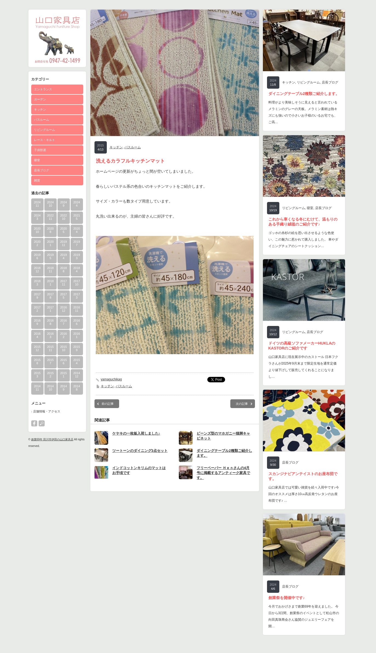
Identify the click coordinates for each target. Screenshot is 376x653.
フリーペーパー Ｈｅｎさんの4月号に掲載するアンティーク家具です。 (223, 473)
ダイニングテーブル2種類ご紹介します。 (304, 93)
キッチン (40, 109)
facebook (34, 423)
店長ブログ (41, 170)
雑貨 (37, 180)
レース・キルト (44, 139)
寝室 (37, 160)
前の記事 (108, 403)
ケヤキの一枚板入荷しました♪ (136, 433)
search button (42, 423)
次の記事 (242, 403)
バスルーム (41, 119)
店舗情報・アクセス (46, 411)
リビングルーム (44, 129)
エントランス (43, 89)
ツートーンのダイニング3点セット (140, 451)
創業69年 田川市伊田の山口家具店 (52, 439)
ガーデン (40, 99)
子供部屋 (40, 150)
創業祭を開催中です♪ (286, 598)
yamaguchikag (111, 379)
